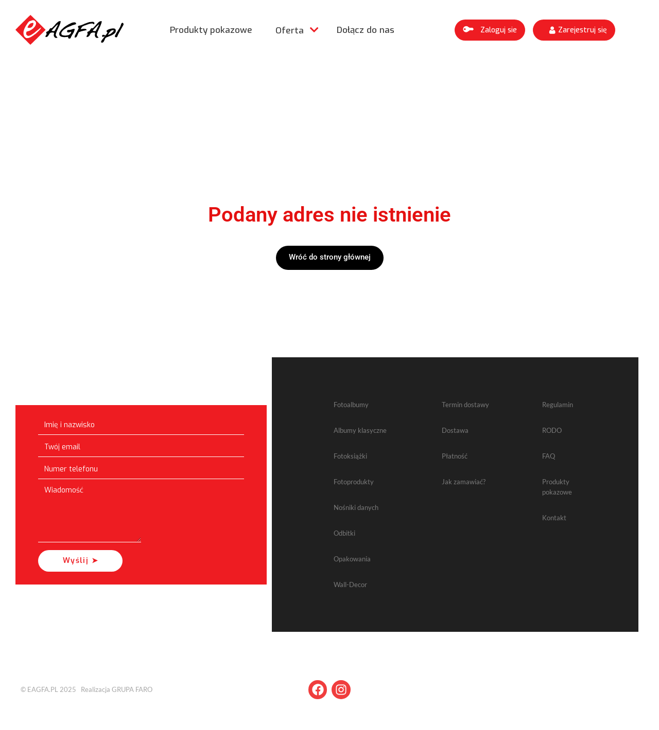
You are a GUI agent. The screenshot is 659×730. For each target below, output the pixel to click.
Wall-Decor (350, 584)
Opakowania (352, 559)
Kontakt (554, 518)
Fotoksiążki (350, 456)
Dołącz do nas (365, 30)
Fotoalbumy (351, 404)
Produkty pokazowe (211, 30)
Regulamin (557, 404)
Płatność (454, 456)
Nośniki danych (356, 507)
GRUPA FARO (132, 689)
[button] (490, 30)
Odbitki (344, 533)
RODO (552, 430)
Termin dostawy (465, 404)
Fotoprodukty (354, 482)
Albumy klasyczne (360, 430)
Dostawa (455, 430)
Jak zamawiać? (463, 482)
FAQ (548, 456)
